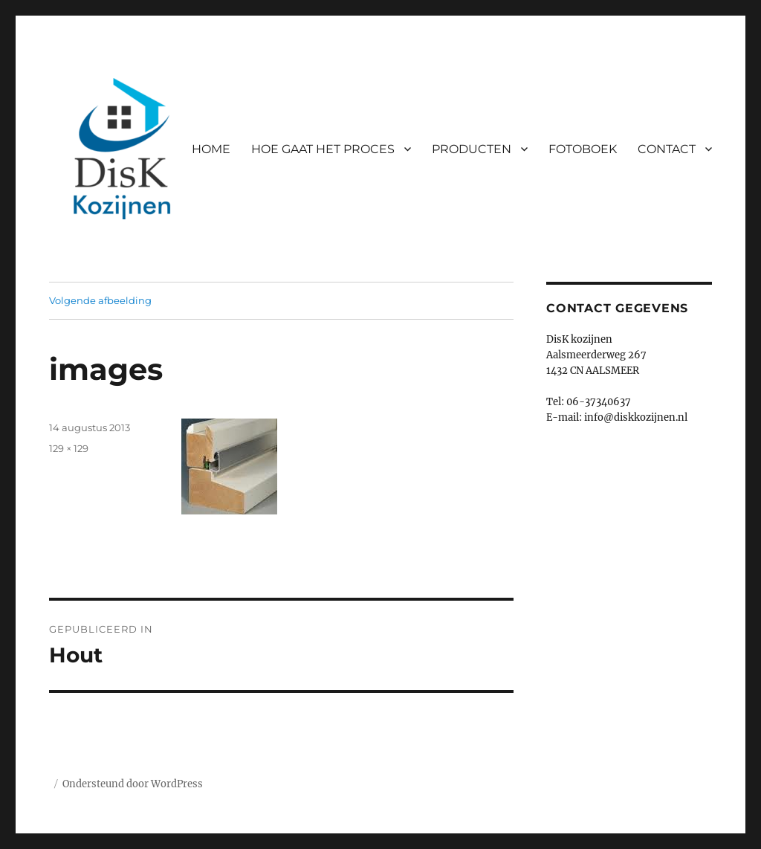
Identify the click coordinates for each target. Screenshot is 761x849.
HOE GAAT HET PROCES (323, 149)
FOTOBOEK (582, 149)
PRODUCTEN (471, 149)
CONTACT (667, 149)
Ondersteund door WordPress (132, 784)
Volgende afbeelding (100, 300)
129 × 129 (68, 448)
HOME (211, 149)
